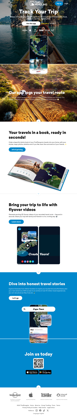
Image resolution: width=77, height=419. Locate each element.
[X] (48, 410)
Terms (58, 405)
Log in (66, 3)
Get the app (31, 23)
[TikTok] (44, 410)
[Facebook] (40, 410)
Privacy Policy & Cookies (30, 407)
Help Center (42, 407)
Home (32, 405)
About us (37, 405)
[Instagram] (37, 410)
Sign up (59, 3)
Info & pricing (17, 149)
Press (53, 405)
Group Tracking (46, 405)
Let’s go (15, 298)
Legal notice (51, 407)
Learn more (16, 222)
